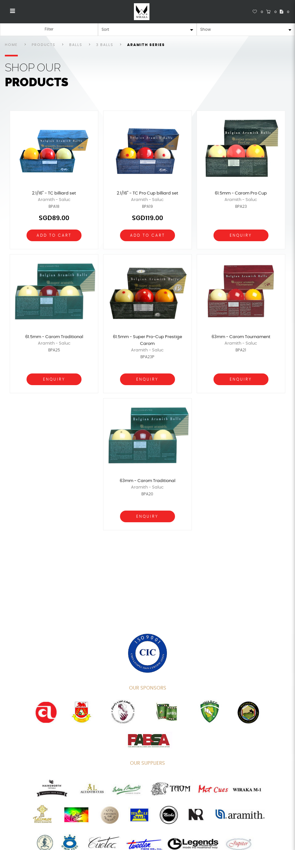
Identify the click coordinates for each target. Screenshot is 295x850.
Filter (49, 29)
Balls (75, 45)
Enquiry (241, 235)
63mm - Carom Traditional (147, 481)
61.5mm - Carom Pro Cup (241, 193)
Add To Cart (54, 235)
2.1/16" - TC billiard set (54, 193)
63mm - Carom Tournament (241, 337)
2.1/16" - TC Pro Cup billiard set (147, 193)
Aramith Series (146, 45)
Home (11, 45)
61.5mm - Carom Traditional (54, 337)
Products (43, 45)
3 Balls (104, 45)
